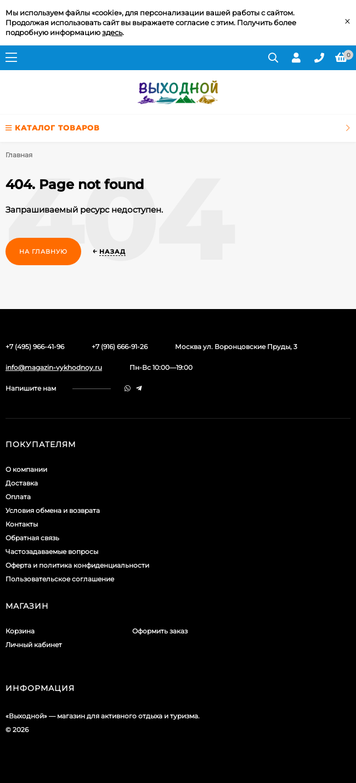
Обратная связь (32, 538)
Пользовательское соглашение (59, 579)
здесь (112, 32)
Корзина (20, 631)
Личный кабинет (33, 645)
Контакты (21, 524)
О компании (26, 469)
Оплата (18, 497)
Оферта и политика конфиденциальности (77, 565)
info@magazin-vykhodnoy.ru (53, 367)
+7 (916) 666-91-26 (120, 346)
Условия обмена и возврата (52, 510)
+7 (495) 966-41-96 (34, 346)
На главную (43, 251)
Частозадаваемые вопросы (51, 551)
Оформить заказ (160, 631)
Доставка (21, 483)
